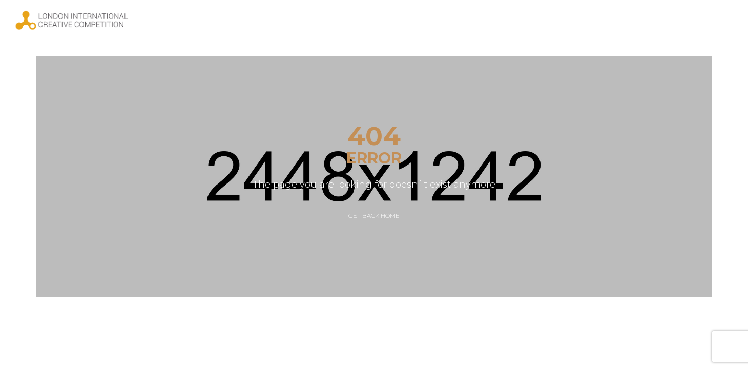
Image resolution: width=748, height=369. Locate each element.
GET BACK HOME (374, 215)
